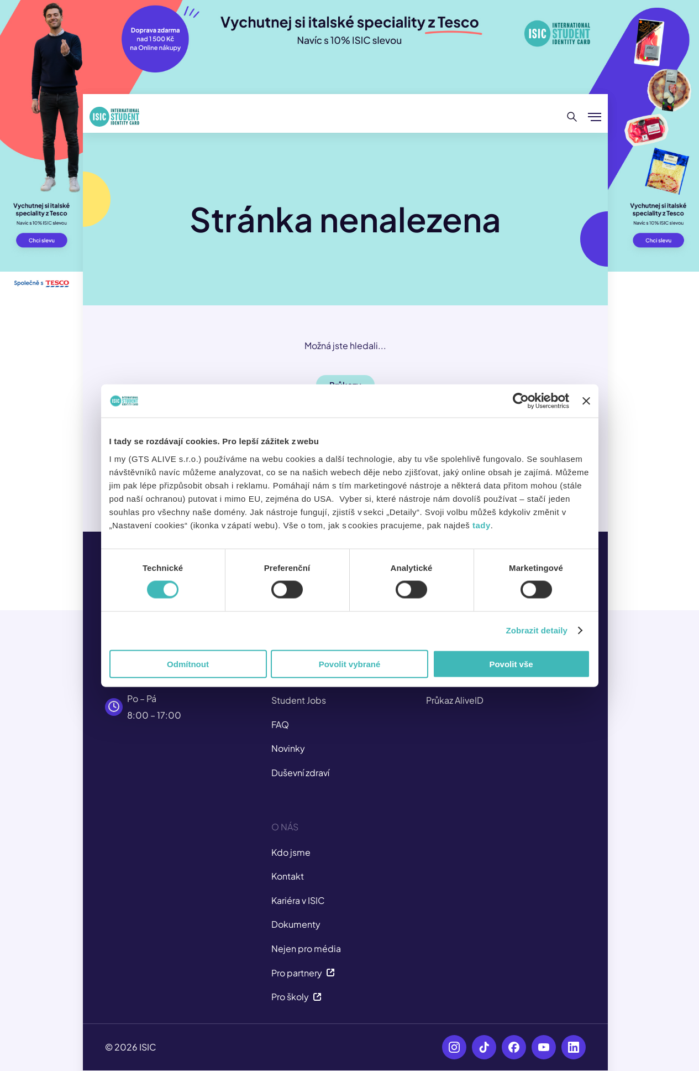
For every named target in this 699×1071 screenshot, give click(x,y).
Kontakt (287, 876)
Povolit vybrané (350, 695)
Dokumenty (295, 924)
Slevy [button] (345, 410)
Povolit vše (515, 695)
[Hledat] (572, 116)
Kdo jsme (291, 852)
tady (394, 556)
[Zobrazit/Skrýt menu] (594, 116)
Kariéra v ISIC (298, 900)
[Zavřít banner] (592, 432)
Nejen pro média (306, 948)
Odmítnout (184, 695)
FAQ (280, 724)
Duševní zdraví (300, 772)
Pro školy (296, 996)
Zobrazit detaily (543, 662)
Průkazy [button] (345, 384)
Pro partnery (303, 973)
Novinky (288, 748)
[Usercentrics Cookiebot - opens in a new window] (527, 432)
